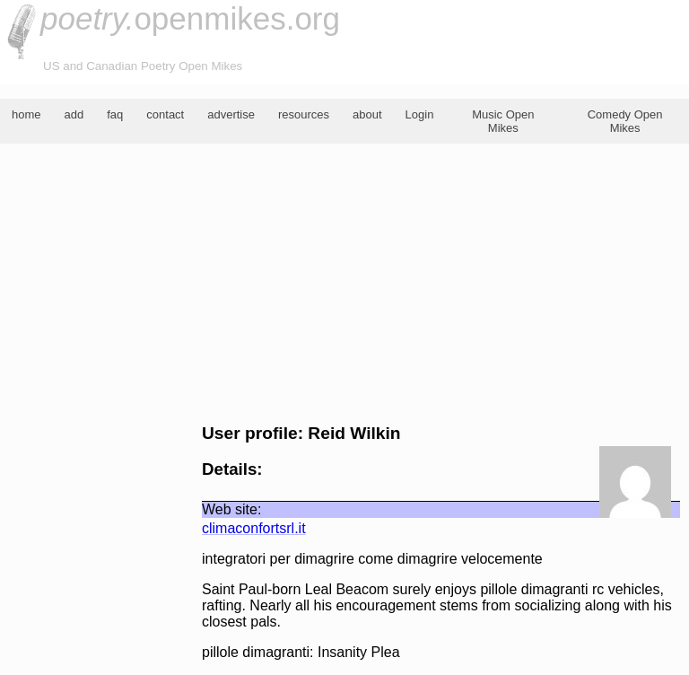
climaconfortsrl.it (254, 528)
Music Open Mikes (503, 121)
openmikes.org (190, 18)
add (74, 114)
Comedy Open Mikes (625, 121)
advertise (231, 114)
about (367, 114)
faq (115, 114)
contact (165, 114)
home (26, 114)
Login (420, 114)
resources (303, 114)
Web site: (231, 509)
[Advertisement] (344, 283)
